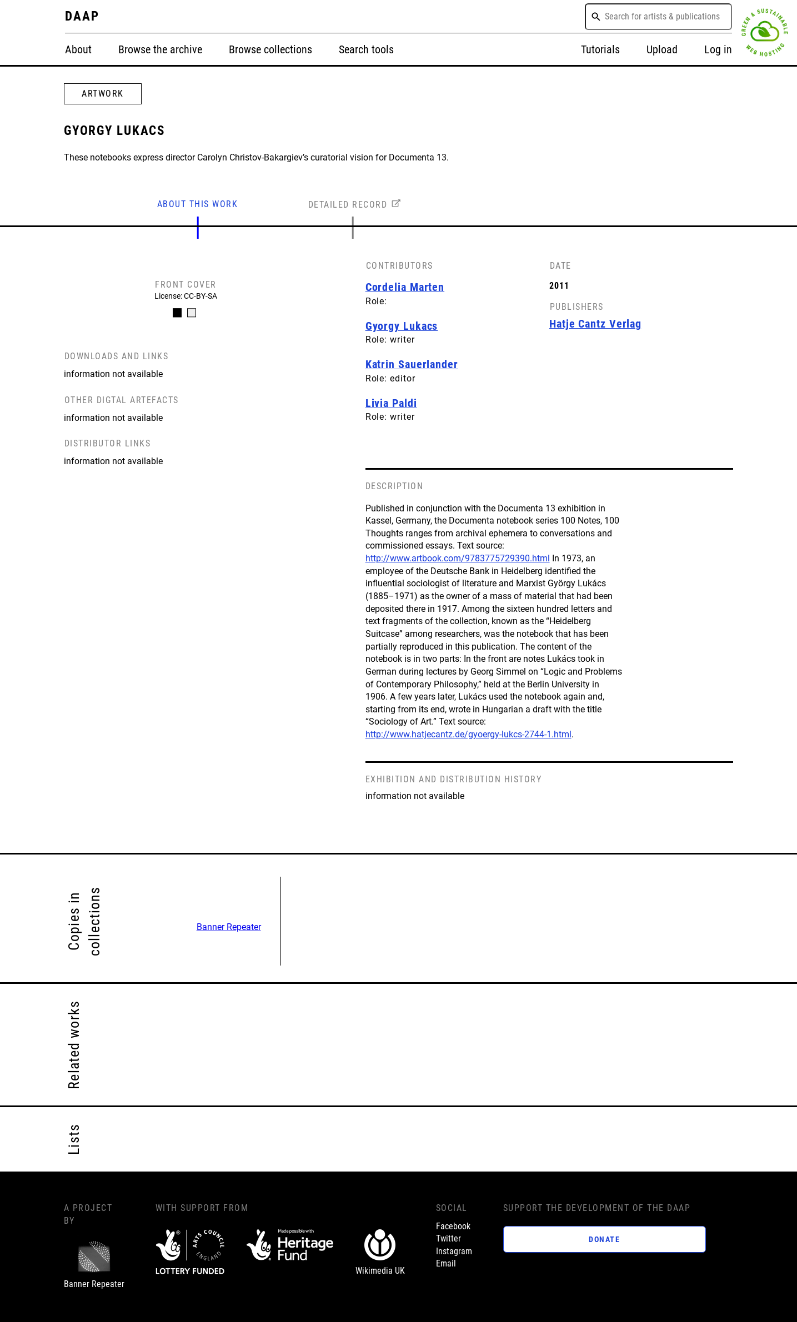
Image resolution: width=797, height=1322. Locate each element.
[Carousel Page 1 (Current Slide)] (177, 312)
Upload (662, 49)
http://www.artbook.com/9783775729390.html (457, 558)
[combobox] (658, 16)
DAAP (82, 16)
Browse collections (270, 49)
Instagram (454, 1251)
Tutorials (600, 49)
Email (446, 1263)
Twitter (448, 1238)
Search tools (366, 49)
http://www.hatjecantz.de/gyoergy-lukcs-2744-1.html (468, 734)
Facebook (453, 1226)
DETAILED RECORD (348, 204)
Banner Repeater (229, 927)
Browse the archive (160, 49)
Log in (718, 49)
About (78, 49)
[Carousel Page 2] (191, 312)
